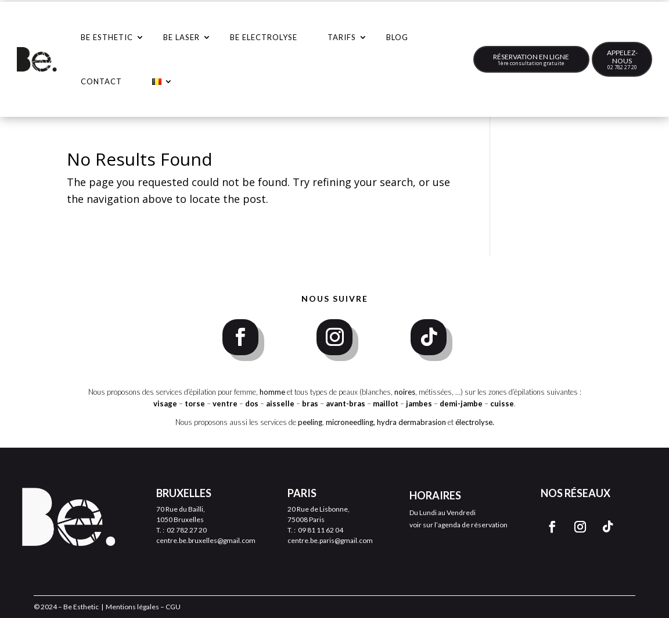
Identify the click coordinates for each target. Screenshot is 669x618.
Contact (101, 81)
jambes (420, 403)
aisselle (281, 403)
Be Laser (181, 37)
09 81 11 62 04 (320, 530)
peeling (310, 422)
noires (404, 391)
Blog (397, 37)
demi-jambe (462, 403)
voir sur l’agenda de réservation (458, 524)
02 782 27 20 (622, 67)
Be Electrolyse (263, 37)
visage (165, 403)
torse (195, 403)
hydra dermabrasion (411, 422)
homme (272, 391)
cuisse (502, 403)
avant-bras (345, 403)
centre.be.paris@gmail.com (330, 540)
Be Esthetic (107, 37)
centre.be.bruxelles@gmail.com (206, 540)
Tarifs (342, 37)
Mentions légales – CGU (143, 606)
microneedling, (350, 422)
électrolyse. (474, 422)
